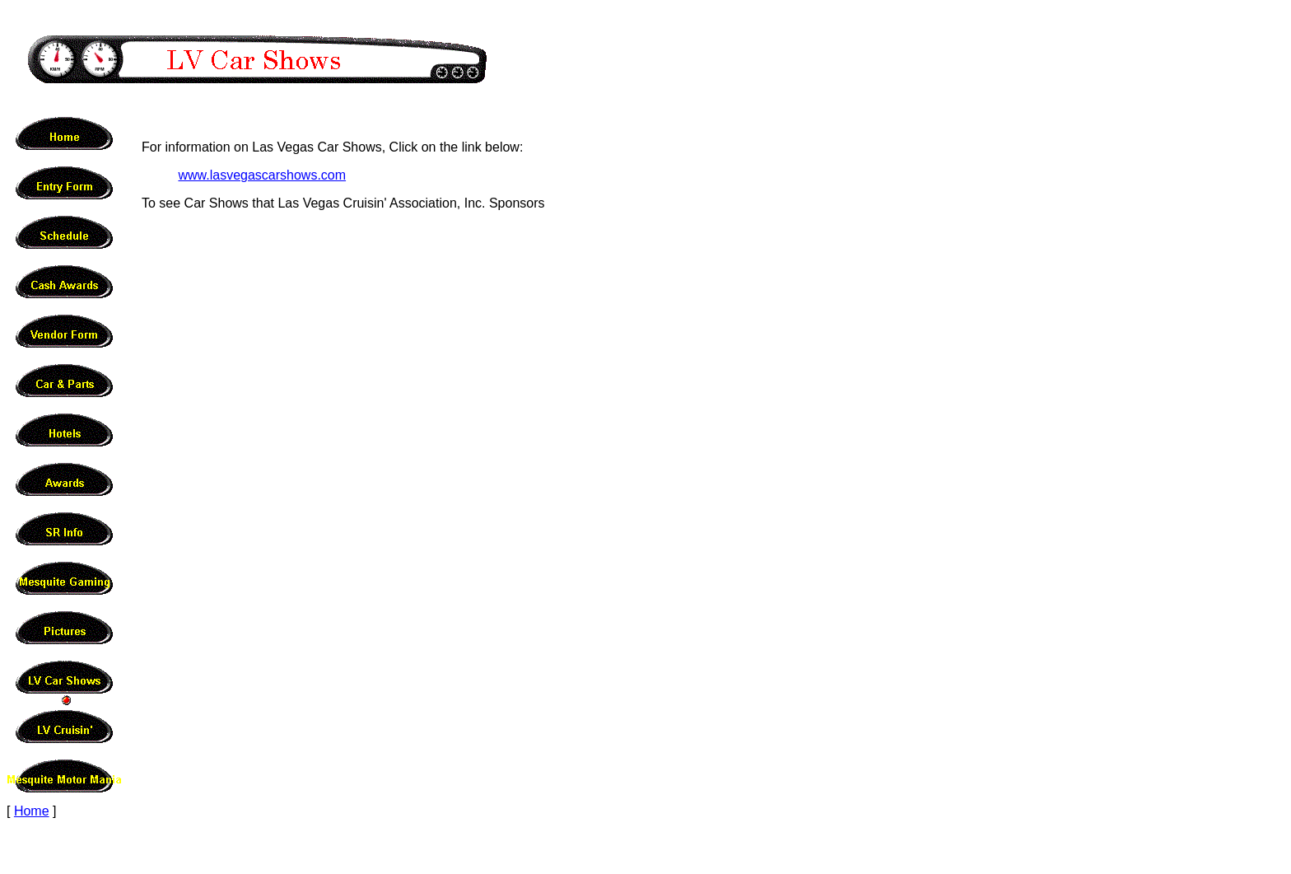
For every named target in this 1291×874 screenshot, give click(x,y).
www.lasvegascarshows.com (262, 175)
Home (31, 811)
